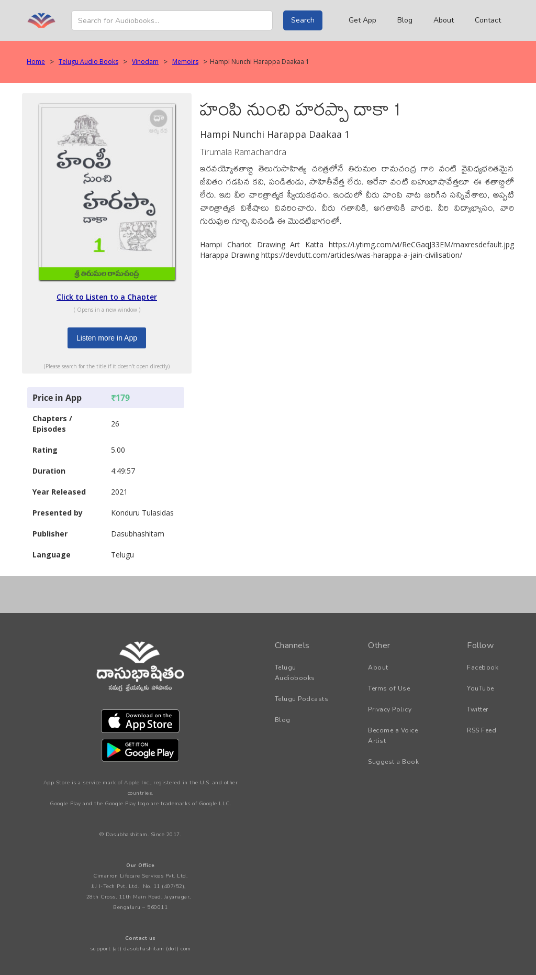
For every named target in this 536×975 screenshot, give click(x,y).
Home (36, 61)
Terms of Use (389, 688)
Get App (362, 20)
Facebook (482, 667)
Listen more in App (106, 338)
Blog (404, 20)
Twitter (477, 709)
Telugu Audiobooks (295, 672)
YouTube (480, 688)
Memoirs (185, 61)
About (443, 20)
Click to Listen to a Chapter (107, 297)
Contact (488, 20)
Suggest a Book (393, 762)
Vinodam (145, 61)
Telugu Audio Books (88, 61)
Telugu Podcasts (302, 699)
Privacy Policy (389, 709)
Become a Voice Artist (393, 735)
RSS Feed (481, 730)
